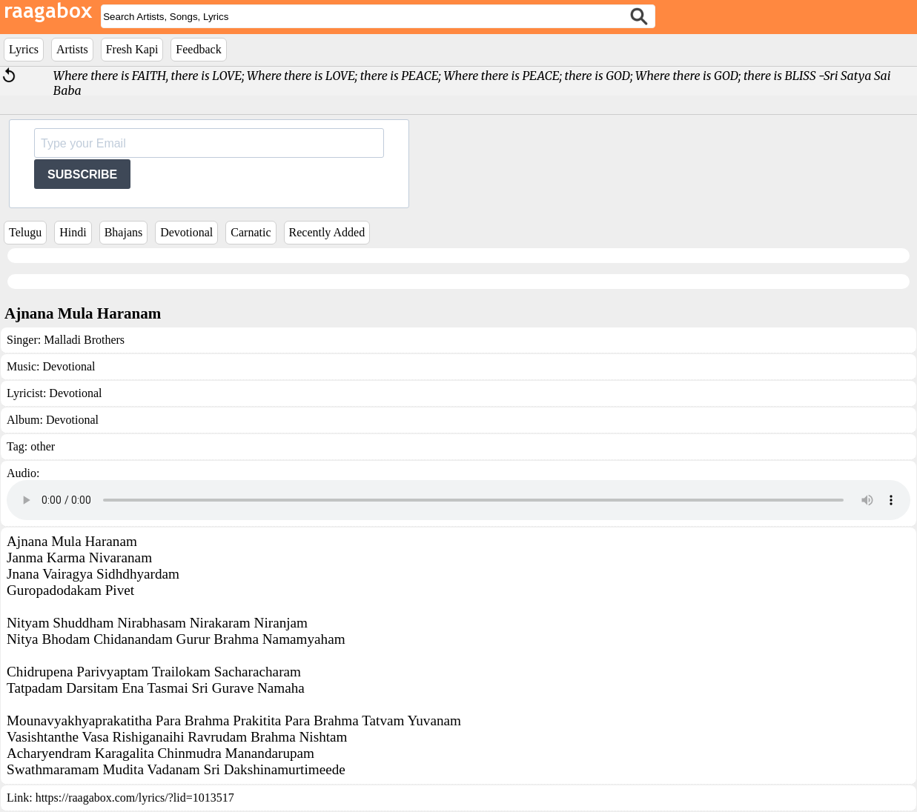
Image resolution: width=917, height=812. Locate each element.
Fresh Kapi (132, 49)
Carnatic (251, 232)
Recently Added (327, 232)
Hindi (72, 232)
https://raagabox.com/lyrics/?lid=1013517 (135, 797)
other (42, 446)
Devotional (186, 232)
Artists (72, 49)
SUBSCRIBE (82, 174)
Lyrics (24, 49)
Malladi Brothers (84, 339)
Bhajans (124, 232)
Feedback (198, 49)
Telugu (25, 232)
